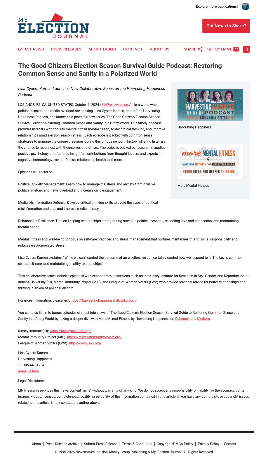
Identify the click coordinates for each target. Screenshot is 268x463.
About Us (159, 49)
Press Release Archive (62, 444)
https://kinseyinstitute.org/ (70, 331)
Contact (133, 49)
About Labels (102, 49)
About (36, 444)
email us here (28, 371)
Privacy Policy (208, 444)
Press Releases (66, 49)
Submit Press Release (100, 444)
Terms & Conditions (137, 444)
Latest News (31, 49)
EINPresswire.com (115, 105)
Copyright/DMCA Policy (175, 444)
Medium (203, 319)
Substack (182, 319)
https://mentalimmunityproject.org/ (94, 337)
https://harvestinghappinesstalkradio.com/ (104, 300)
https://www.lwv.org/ (85, 343)
